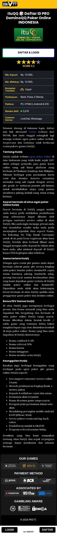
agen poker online (40, 156)
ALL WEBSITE (28, 532)
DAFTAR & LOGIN (28, 52)
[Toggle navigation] (51, 4)
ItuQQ (32, 131)
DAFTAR (47, 529)
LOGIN (9, 529)
